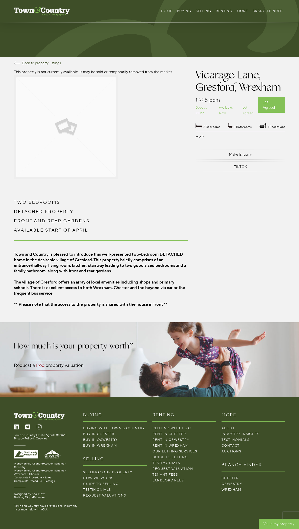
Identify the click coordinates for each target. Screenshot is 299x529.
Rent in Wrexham (170, 445)
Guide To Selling (101, 484)
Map (200, 137)
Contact (231, 445)
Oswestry (232, 484)
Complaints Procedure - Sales (32, 477)
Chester (230, 478)
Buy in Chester (98, 434)
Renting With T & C (171, 428)
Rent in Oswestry (171, 440)
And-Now (38, 494)
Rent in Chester (169, 434)
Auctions (231, 451)
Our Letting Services (174, 451)
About (228, 428)
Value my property (278, 524)
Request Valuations (104, 495)
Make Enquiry (240, 154)
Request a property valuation (49, 365)
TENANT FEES (165, 474)
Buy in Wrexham (100, 445)
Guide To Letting (170, 457)
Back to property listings (37, 63)
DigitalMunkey (35, 497)
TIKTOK (240, 167)
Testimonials (97, 489)
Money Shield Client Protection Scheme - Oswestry (40, 465)
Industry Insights (240, 434)
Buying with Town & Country (114, 428)
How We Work (98, 478)
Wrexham (231, 489)
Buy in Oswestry (100, 440)
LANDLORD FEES (168, 480)
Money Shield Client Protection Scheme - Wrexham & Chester (40, 472)
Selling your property (107, 472)
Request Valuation (172, 469)
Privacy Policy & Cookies (30, 438)
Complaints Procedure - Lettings (34, 481)
